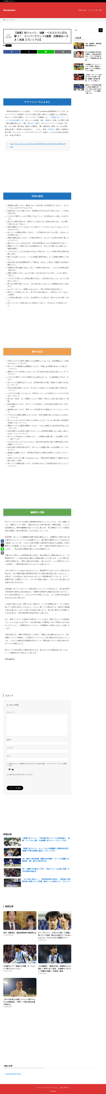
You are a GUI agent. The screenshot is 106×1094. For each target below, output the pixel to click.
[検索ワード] (88, 30)
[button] (11, 52)
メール (10, 748)
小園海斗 (48, 120)
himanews (9, 10)
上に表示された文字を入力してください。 (20, 774)
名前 (9, 740)
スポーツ (8, 45)
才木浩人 (51, 129)
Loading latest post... (13, 1074)
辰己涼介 (30, 123)
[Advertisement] (37, 74)
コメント (10, 712)
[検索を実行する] (101, 30)
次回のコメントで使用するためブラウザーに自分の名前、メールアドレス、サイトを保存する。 (38, 764)
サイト (9, 756)
